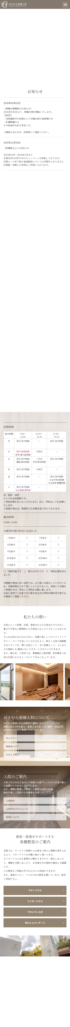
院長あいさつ (12, 746)
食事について (12, 817)
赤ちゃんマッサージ (35, 922)
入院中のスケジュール (17, 808)
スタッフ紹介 (12, 754)
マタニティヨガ (35, 912)
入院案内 (10, 800)
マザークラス (35, 890)
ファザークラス (35, 901)
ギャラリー (11, 738)
